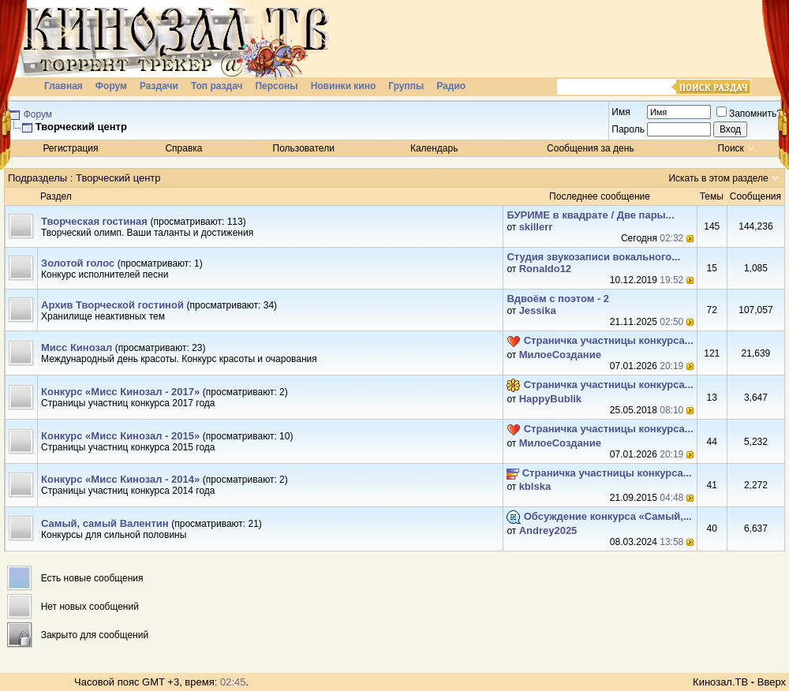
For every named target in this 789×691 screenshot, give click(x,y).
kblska (535, 486)
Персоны (276, 86)
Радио (451, 86)
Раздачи (159, 86)
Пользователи (304, 148)
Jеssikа (537, 310)
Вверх (771, 682)
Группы (406, 86)
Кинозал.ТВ (720, 682)
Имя (620, 112)
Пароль (628, 129)
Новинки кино (343, 86)
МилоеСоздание (560, 354)
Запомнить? (749, 113)
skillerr (536, 227)
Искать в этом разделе (718, 178)
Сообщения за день (590, 148)
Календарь (434, 148)
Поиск (731, 148)
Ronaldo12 (545, 269)
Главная (63, 86)
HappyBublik (550, 399)
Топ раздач (217, 86)
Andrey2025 (548, 530)
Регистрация (70, 148)
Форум (111, 86)
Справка (183, 148)
